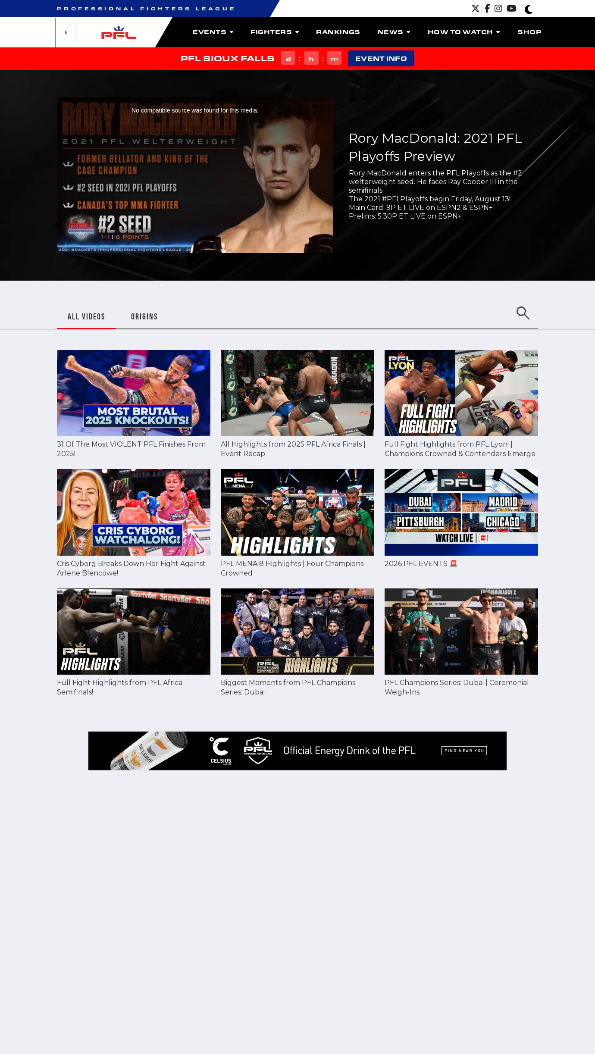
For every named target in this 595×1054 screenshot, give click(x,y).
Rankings (338, 32)
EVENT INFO (381, 58)
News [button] (394, 32)
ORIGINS (144, 316)
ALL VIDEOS (86, 316)
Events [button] (213, 32)
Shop (529, 32)
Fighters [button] (275, 32)
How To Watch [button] (464, 32)
